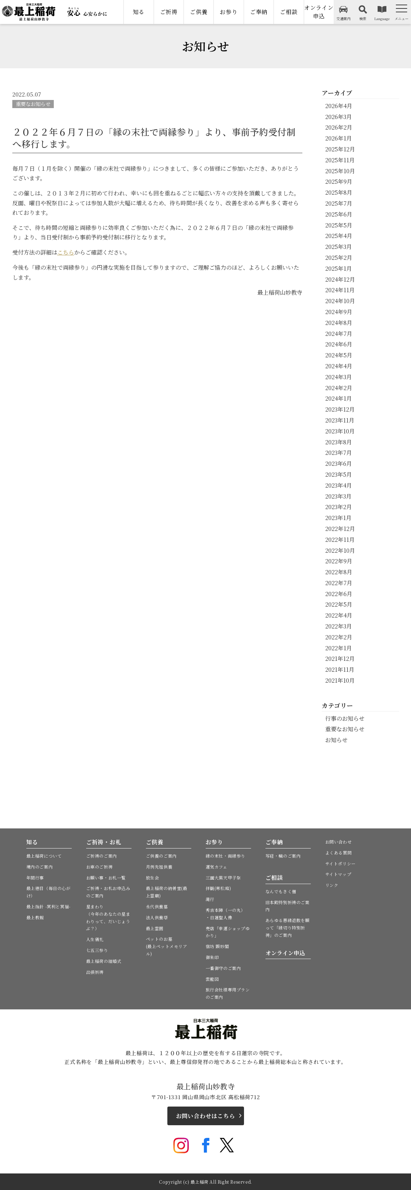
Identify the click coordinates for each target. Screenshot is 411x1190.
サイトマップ (338, 874)
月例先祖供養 (159, 867)
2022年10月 (340, 550)
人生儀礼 (95, 939)
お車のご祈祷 (99, 867)
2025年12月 (340, 149)
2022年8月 (338, 572)
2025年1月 (338, 268)
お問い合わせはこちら (205, 1116)
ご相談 (288, 12)
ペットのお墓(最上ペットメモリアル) (166, 946)
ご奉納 (259, 12)
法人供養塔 (157, 917)
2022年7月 (338, 583)
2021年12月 (340, 658)
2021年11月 (339, 669)
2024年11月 (340, 290)
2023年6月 (338, 463)
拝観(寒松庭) (218, 888)
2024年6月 (338, 344)
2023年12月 (340, 409)
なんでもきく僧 (280, 891)
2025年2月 (338, 257)
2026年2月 (338, 127)
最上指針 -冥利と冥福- (48, 906)
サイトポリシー (340, 863)
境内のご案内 (39, 867)
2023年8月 (338, 442)
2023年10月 (340, 431)
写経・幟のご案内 (283, 856)
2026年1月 (338, 138)
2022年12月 (340, 529)
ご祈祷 (169, 12)
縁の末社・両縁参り (225, 856)
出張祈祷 (95, 972)
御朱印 (212, 957)
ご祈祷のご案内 (101, 856)
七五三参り (97, 950)
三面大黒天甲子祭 (223, 878)
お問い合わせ (338, 842)
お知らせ (336, 740)
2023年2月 (338, 507)
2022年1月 (338, 648)
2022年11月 (340, 540)
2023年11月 (339, 420)
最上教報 (35, 917)
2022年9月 (338, 561)
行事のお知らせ (345, 718)
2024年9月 (338, 312)
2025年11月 (340, 160)
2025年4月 (338, 236)
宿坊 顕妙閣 (217, 946)
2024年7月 (338, 334)
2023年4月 (338, 485)
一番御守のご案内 (223, 968)
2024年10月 (340, 301)
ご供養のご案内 (161, 856)
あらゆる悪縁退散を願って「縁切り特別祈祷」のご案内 (287, 927)
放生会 (152, 878)
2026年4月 (338, 106)
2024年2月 (338, 388)
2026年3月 (338, 117)
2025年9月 (338, 181)
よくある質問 (338, 853)
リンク (332, 885)
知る (139, 12)
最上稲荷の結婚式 (104, 961)
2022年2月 (338, 637)
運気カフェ (216, 867)
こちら (65, 252)
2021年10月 (340, 680)
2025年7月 (338, 203)
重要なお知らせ (33, 103)
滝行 (210, 899)
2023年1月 (338, 518)
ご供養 (198, 12)
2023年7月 (338, 453)
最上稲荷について (44, 856)
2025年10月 (340, 171)
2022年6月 (338, 594)
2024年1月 (338, 398)
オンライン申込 (319, 12)
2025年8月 (338, 192)
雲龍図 (212, 979)
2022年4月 (338, 615)
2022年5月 (338, 604)
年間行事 (35, 878)
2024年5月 (338, 355)
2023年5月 (338, 474)
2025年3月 (338, 247)
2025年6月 (338, 214)
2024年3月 (338, 377)
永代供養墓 (157, 906)
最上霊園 (154, 928)
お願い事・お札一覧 (106, 878)
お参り (228, 12)
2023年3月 (338, 496)
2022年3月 (338, 626)
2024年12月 (340, 279)
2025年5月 (338, 225)
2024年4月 (338, 366)
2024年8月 (338, 323)
